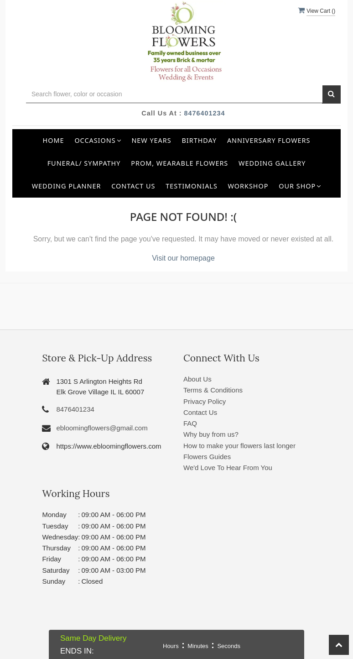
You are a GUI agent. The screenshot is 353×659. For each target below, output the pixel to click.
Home (53, 140)
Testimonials (192, 186)
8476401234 (204, 113)
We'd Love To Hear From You (227, 467)
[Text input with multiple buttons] (174, 94)
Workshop (248, 186)
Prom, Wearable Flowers (179, 163)
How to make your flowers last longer (239, 446)
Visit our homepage (183, 258)
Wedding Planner (66, 186)
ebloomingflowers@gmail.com (101, 428)
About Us (197, 379)
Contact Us (133, 186)
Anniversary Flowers (269, 140)
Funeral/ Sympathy (84, 163)
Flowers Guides (207, 456)
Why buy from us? (211, 434)
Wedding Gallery (272, 163)
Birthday (199, 140)
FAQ (190, 423)
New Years (151, 140)
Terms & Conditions (213, 390)
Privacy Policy (204, 401)
